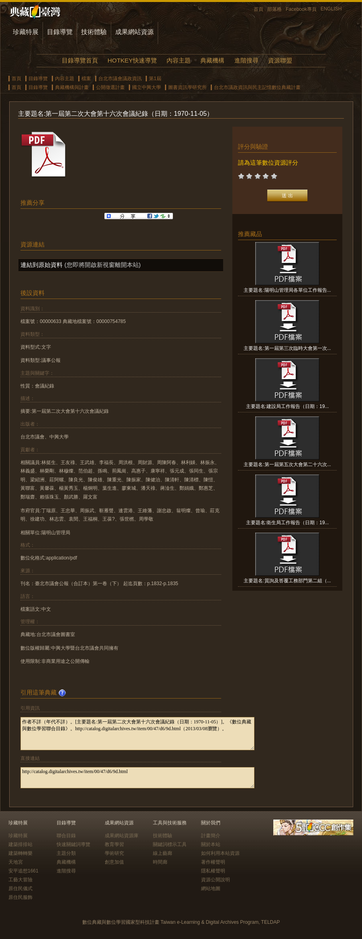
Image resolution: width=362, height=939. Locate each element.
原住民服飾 (20, 897)
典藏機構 (212, 60)
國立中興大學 (146, 87)
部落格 (274, 9)
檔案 (86, 78)
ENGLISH (331, 9)
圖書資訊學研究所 (187, 87)
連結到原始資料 (41, 264)
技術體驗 (94, 31)
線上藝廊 (162, 853)
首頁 (258, 9)
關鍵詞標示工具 (170, 844)
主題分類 (66, 853)
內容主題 (179, 60)
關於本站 (210, 844)
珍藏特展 (26, 31)
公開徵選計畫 (110, 87)
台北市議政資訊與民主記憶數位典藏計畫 (257, 87)
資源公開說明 (215, 879)
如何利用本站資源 (220, 853)
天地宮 (15, 862)
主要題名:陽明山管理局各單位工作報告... (287, 290)
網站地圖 (210, 888)
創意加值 (114, 862)
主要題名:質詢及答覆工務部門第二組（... (287, 581)
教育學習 (114, 844)
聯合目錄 (66, 835)
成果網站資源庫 (121, 835)
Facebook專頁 (301, 9)
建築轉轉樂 (20, 853)
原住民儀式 (20, 888)
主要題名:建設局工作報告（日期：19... (287, 406)
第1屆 (155, 78)
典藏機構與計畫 (72, 87)
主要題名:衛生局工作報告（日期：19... (287, 522)
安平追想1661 (23, 871)
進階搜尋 (246, 60)
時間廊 (160, 862)
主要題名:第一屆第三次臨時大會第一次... (287, 348)
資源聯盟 (280, 60)
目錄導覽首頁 (80, 60)
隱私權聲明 (213, 871)
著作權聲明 (213, 862)
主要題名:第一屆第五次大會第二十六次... (287, 464)
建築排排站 (20, 844)
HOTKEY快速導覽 (132, 60)
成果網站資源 (134, 31)
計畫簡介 (210, 835)
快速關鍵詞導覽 (73, 844)
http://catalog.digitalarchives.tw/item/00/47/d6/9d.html (137, 777)
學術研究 (114, 853)
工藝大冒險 (20, 879)
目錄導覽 (60, 31)
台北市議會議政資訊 (120, 78)
